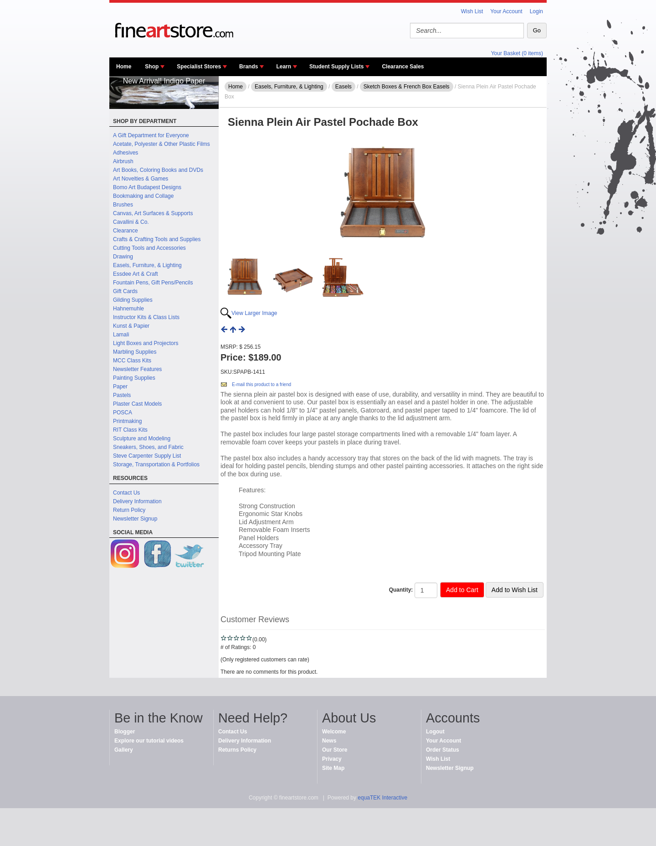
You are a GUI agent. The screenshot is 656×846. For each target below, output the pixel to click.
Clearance (125, 230)
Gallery (123, 750)
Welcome (334, 731)
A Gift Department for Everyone (151, 135)
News (329, 741)
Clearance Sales (403, 66)
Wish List (472, 11)
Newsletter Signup (135, 519)
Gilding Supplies (133, 300)
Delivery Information (137, 501)
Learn (283, 66)
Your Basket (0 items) (517, 53)
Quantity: (401, 590)
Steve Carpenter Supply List (147, 456)
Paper (120, 386)
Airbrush (123, 161)
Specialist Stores (199, 66)
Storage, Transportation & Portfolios (156, 464)
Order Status (442, 750)
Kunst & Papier (131, 326)
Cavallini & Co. (131, 222)
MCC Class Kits (132, 360)
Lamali (121, 334)
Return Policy (129, 510)
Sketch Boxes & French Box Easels (407, 86)
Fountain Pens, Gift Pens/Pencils (153, 282)
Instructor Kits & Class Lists (146, 317)
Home (123, 66)
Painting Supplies (134, 378)
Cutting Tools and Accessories (149, 248)
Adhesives (125, 153)
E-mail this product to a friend (261, 384)
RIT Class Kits (130, 430)
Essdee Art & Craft (135, 274)
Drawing (123, 256)
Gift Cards (125, 291)
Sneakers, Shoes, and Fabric (148, 447)
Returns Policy (237, 750)
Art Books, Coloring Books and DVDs (158, 170)
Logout (435, 731)
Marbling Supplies (134, 352)
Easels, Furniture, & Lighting (147, 265)
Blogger (124, 731)
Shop (152, 66)
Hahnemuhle (128, 308)
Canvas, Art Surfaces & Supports (153, 213)
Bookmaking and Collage (143, 196)
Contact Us (126, 493)
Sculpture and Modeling (141, 438)
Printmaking (127, 421)
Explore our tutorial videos (149, 741)
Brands (248, 66)
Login (536, 11)
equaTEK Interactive (382, 797)
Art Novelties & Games (140, 178)
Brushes (123, 204)
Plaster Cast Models (137, 404)
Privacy (332, 759)
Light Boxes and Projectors (145, 343)
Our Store (334, 750)
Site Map (333, 768)
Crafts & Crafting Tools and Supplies (157, 239)
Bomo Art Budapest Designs (147, 187)
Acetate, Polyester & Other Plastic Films (161, 144)
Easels (343, 86)
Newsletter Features (137, 369)
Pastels (122, 395)
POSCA (122, 412)
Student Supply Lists (336, 66)
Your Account (506, 11)
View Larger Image (254, 313)
